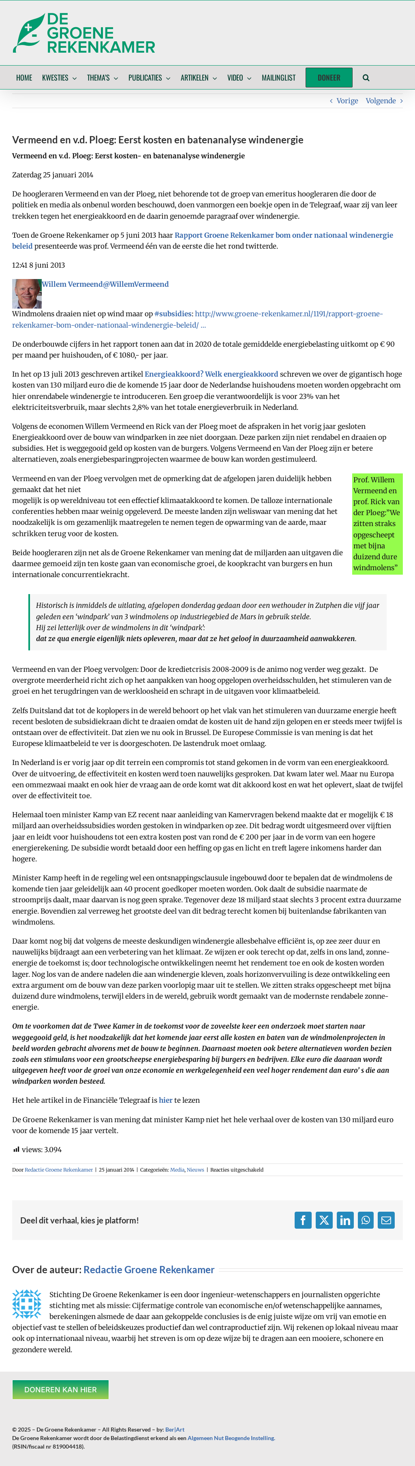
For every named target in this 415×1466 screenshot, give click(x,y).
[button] (366, 77)
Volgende (381, 100)
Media (177, 1170)
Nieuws (195, 1170)
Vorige (347, 100)
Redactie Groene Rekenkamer (59, 1170)
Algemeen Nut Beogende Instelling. (231, 1437)
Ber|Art (174, 1429)
